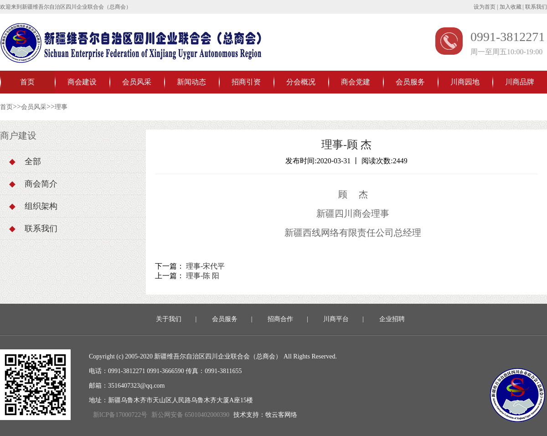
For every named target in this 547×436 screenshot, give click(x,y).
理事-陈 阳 (202, 276)
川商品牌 (519, 82)
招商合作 (280, 319)
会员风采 (136, 82)
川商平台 (336, 319)
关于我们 (168, 319)
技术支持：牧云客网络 (265, 414)
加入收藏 (510, 7)
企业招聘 (392, 319)
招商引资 (246, 82)
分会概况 (300, 82)
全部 (25, 161)
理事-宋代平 (205, 266)
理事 (61, 107)
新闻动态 (191, 82)
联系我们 (536, 7)
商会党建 (355, 82)
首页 (27, 82)
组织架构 (33, 206)
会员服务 (410, 82)
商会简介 (33, 183)
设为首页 (484, 7)
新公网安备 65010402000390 (190, 414)
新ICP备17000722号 (120, 414)
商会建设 (82, 82)
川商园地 (465, 82)
